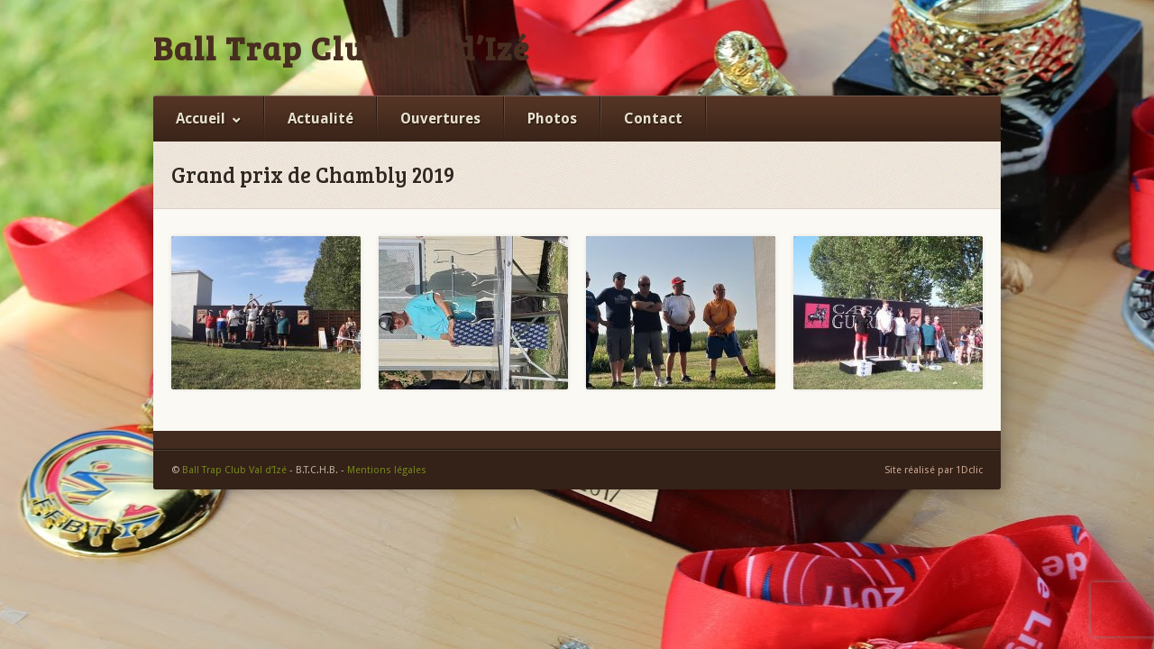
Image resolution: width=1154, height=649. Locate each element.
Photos (552, 118)
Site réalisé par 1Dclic (933, 470)
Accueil (200, 118)
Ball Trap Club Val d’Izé (341, 48)
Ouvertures (440, 118)
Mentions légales (386, 470)
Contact (653, 118)
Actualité (320, 118)
